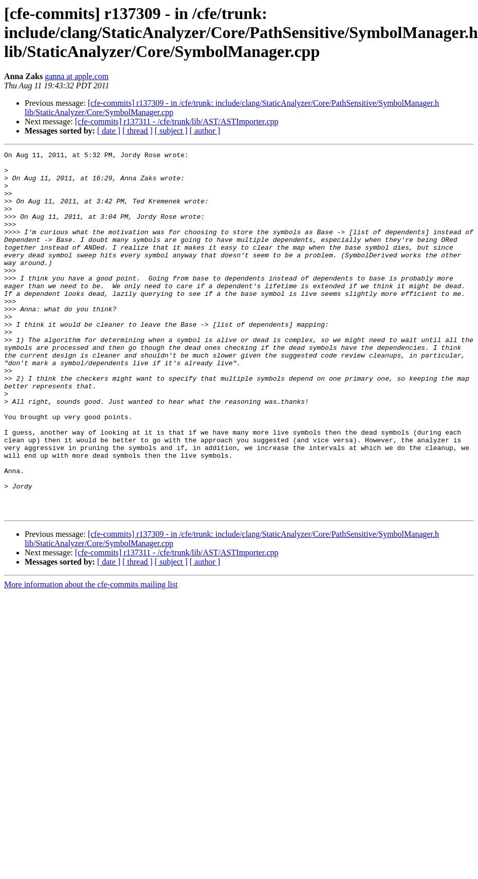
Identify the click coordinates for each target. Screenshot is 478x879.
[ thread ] (137, 130)
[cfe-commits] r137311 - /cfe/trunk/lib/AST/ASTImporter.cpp (177, 121)
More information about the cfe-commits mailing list (91, 656)
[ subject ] (171, 130)
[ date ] (108, 130)
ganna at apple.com (76, 76)
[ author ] (205, 130)
